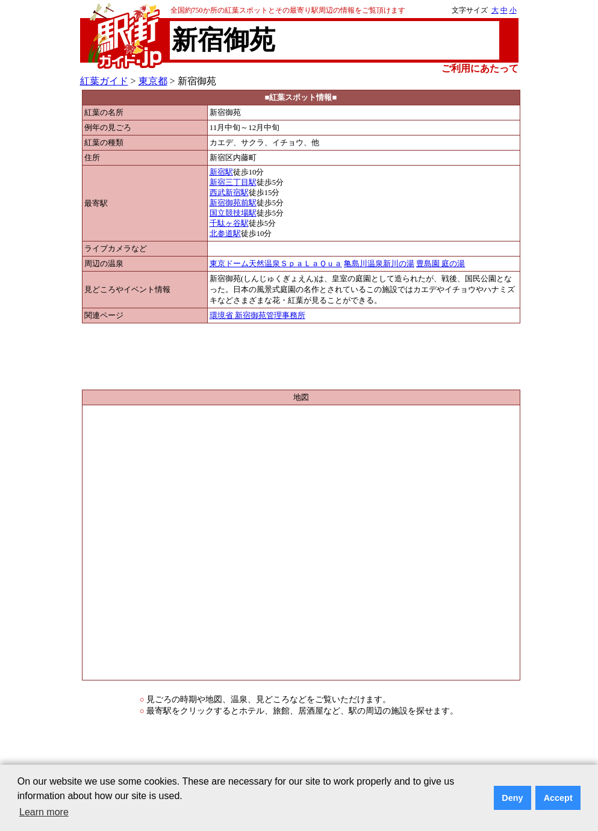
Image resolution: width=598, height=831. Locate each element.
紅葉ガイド (104, 81)
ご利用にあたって (480, 68)
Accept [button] (558, 798)
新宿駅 (221, 172)
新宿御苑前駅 (233, 203)
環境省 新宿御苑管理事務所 (257, 315)
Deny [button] (512, 798)
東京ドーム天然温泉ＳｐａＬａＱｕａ (276, 264)
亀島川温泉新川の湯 (379, 264)
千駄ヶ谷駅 (229, 223)
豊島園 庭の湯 (440, 264)
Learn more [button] (44, 812)
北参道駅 (225, 233)
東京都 (153, 81)
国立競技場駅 (233, 213)
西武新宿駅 (229, 192)
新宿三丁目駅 (233, 182)
